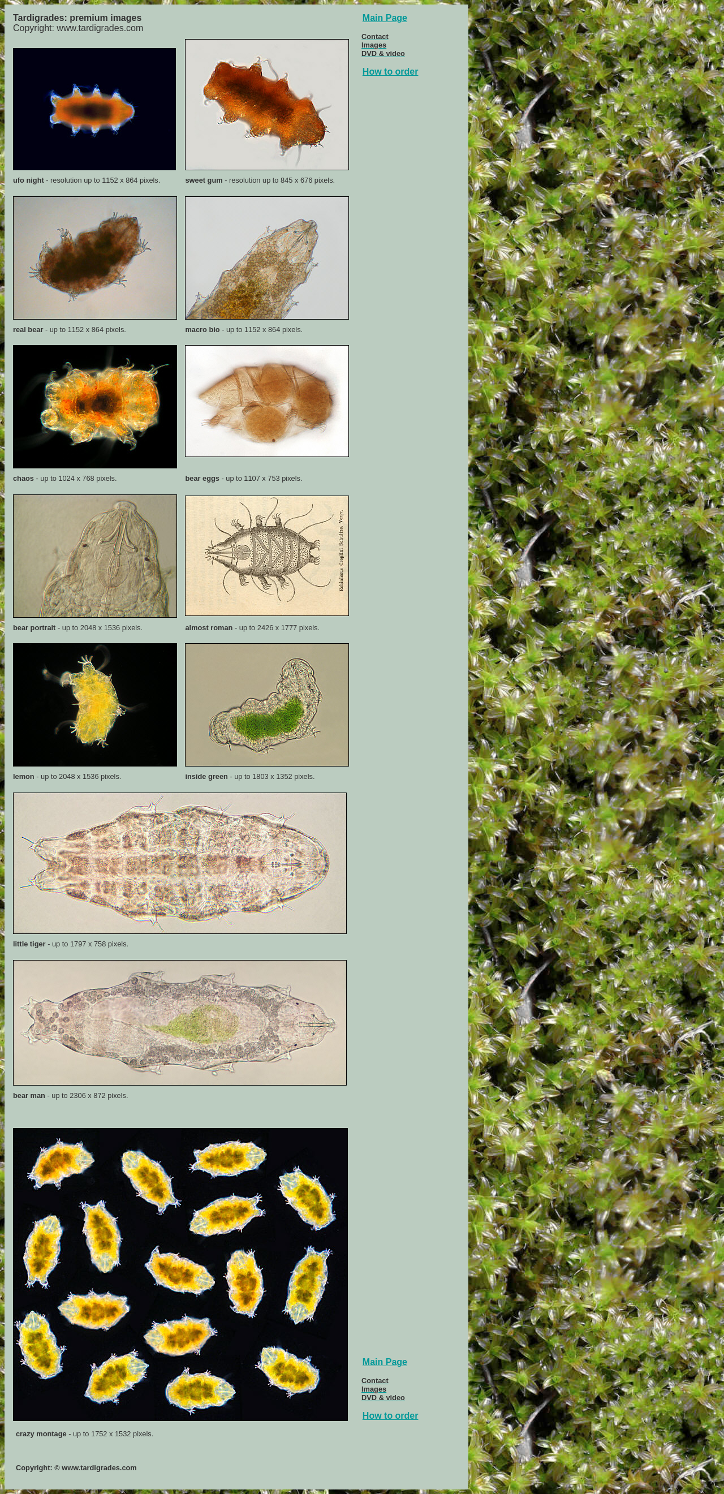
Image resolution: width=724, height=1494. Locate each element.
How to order (391, 71)
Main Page (385, 18)
